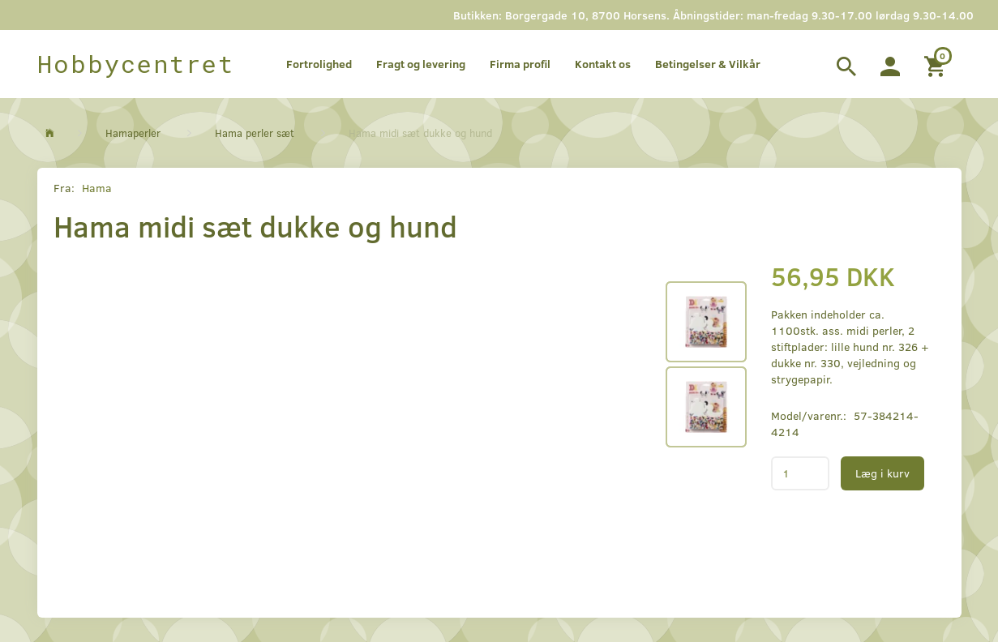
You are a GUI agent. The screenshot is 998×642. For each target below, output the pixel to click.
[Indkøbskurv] (937, 64)
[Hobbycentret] (135, 64)
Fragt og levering (420, 63)
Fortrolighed (319, 63)
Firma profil (520, 63)
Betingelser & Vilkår (707, 63)
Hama (97, 187)
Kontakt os (603, 63)
